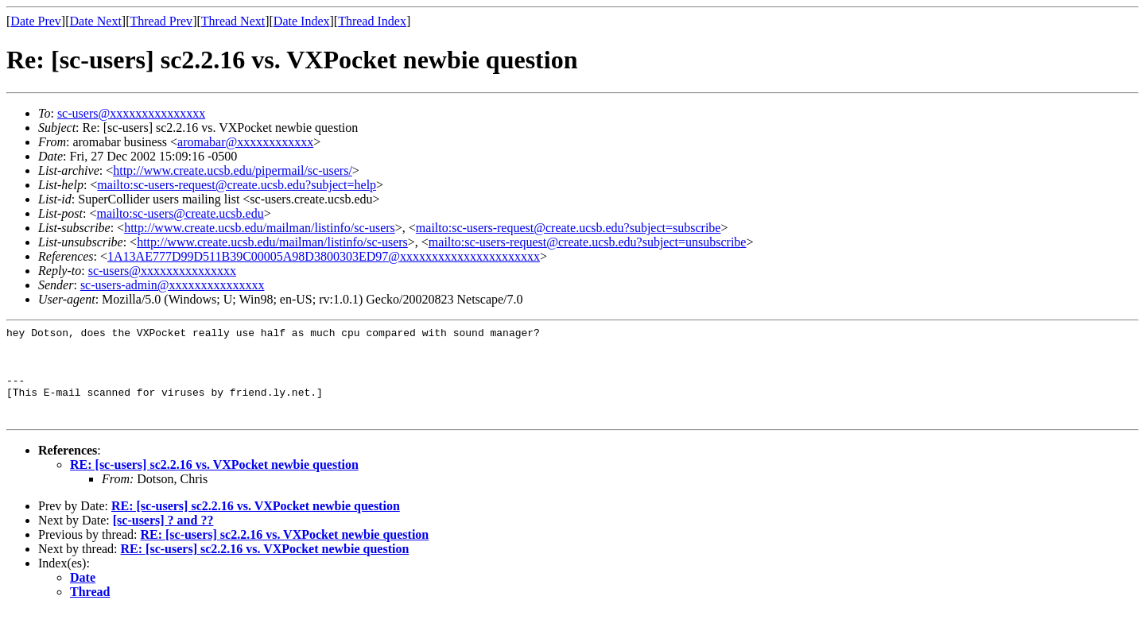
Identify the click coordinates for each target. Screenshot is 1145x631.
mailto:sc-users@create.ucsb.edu (179, 213)
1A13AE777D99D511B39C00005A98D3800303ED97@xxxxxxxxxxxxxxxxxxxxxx (323, 256)
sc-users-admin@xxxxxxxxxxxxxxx (172, 285)
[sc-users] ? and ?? (163, 539)
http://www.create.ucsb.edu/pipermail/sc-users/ (232, 170)
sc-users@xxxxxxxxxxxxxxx (131, 113)
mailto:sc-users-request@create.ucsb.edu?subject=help (236, 185)
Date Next (96, 21)
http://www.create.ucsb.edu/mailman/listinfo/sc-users (259, 227)
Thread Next (233, 21)
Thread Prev (161, 21)
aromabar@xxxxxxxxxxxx (245, 142)
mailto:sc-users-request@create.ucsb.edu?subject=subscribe (568, 227)
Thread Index (372, 21)
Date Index (302, 21)
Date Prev (35, 21)
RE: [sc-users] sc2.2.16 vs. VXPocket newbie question (214, 483)
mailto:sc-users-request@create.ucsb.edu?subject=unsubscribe (588, 242)
